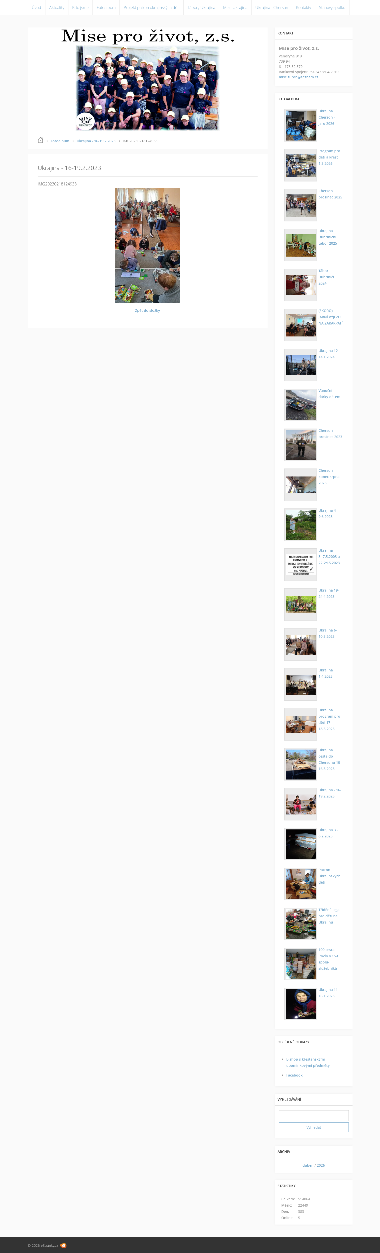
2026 (321, 1165)
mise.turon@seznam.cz (298, 77)
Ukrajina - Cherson (271, 7)
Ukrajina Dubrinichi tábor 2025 (328, 237)
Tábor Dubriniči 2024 (326, 277)
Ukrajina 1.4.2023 (326, 673)
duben (308, 1165)
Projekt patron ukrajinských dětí (152, 7)
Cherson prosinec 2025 (330, 193)
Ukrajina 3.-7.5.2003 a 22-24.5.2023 (329, 556)
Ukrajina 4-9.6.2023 (328, 513)
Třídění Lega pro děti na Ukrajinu (329, 916)
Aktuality (56, 7)
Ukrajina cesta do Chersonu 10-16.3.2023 (330, 759)
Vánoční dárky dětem (329, 393)
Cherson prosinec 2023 (330, 433)
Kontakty (303, 7)
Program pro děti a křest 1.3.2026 (329, 157)
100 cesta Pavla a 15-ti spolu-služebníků (329, 959)
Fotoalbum (106, 7)
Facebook (294, 1075)
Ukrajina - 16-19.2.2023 (96, 141)
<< (284, 1165)
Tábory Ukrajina (201, 7)
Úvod (36, 7)
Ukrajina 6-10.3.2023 (328, 633)
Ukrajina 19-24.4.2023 (329, 593)
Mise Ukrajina (235, 7)
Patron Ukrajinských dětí (330, 876)
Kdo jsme (80, 7)
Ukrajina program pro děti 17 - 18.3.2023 (329, 719)
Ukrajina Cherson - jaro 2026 (327, 117)
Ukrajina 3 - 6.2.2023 (328, 832)
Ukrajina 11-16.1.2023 (329, 992)
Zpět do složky (147, 310)
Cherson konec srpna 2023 (329, 476)
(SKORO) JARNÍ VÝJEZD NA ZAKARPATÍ (331, 316)
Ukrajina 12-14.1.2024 (329, 353)
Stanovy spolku (332, 7)
